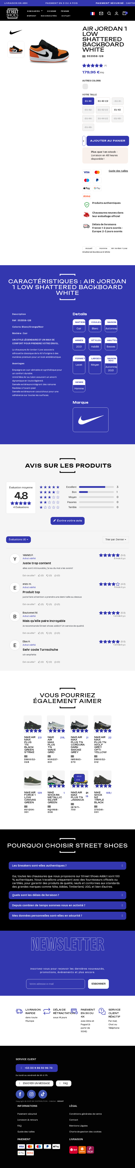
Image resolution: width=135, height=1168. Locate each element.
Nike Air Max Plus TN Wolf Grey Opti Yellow (100, 744)
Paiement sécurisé (27, 1114)
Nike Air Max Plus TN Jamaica (77, 796)
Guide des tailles (118, 170)
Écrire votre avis (67, 521)
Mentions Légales (78, 1125)
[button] (109, 13)
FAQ (19, 1125)
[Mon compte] (116, 13)
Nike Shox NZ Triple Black (99, 797)
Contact (73, 1119)
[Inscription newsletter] (101, 13)
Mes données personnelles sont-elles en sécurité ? (47, 915)
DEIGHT (60, 1101)
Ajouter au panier (107, 140)
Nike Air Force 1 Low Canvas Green (30, 797)
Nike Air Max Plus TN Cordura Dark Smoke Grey (77, 744)
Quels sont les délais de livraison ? (35, 895)
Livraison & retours (27, 1119)
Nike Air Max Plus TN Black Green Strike (29, 744)
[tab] (67, 866)
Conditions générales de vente (85, 1114)
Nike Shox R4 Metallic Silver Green (55, 797)
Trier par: (110, 539)
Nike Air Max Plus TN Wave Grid (52, 744)
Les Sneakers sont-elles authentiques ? (39, 865)
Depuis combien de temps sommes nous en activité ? (48, 905)
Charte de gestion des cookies (85, 1131)
